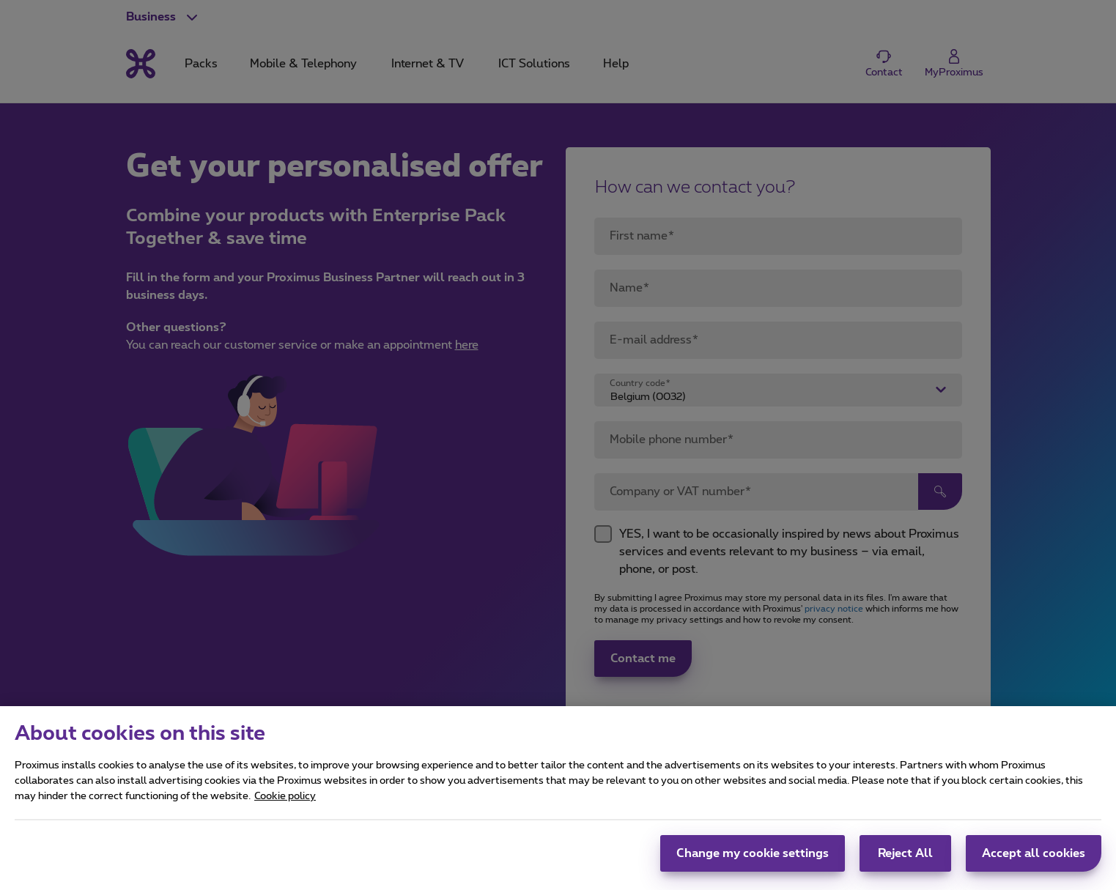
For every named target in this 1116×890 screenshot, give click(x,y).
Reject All (905, 861)
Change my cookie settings (752, 861)
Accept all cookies (1033, 861)
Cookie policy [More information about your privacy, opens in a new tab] (285, 803)
